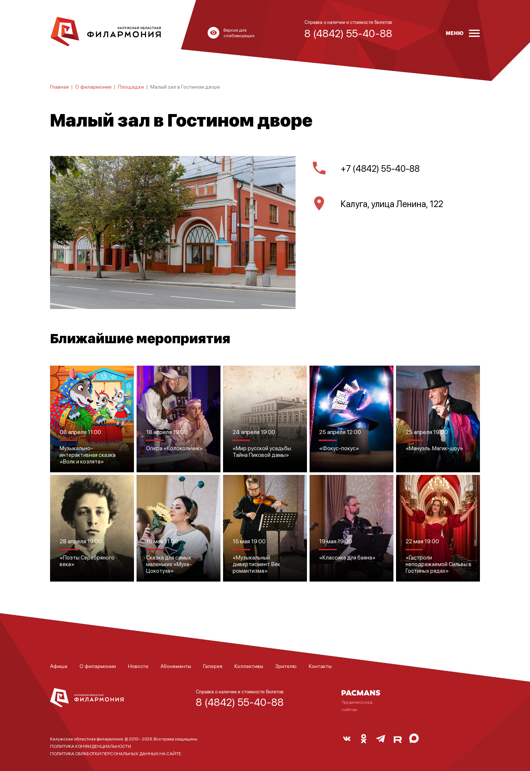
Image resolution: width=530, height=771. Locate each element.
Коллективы (248, 665)
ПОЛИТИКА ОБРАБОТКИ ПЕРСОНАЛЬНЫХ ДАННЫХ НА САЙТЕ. (116, 753)
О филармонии (93, 86)
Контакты (320, 665)
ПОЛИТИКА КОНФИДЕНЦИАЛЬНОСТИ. (91, 746)
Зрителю (286, 665)
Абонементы (175, 665)
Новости (138, 665)
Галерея (212, 665)
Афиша (58, 665)
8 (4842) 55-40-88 (240, 701)
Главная (59, 86)
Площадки (131, 86)
